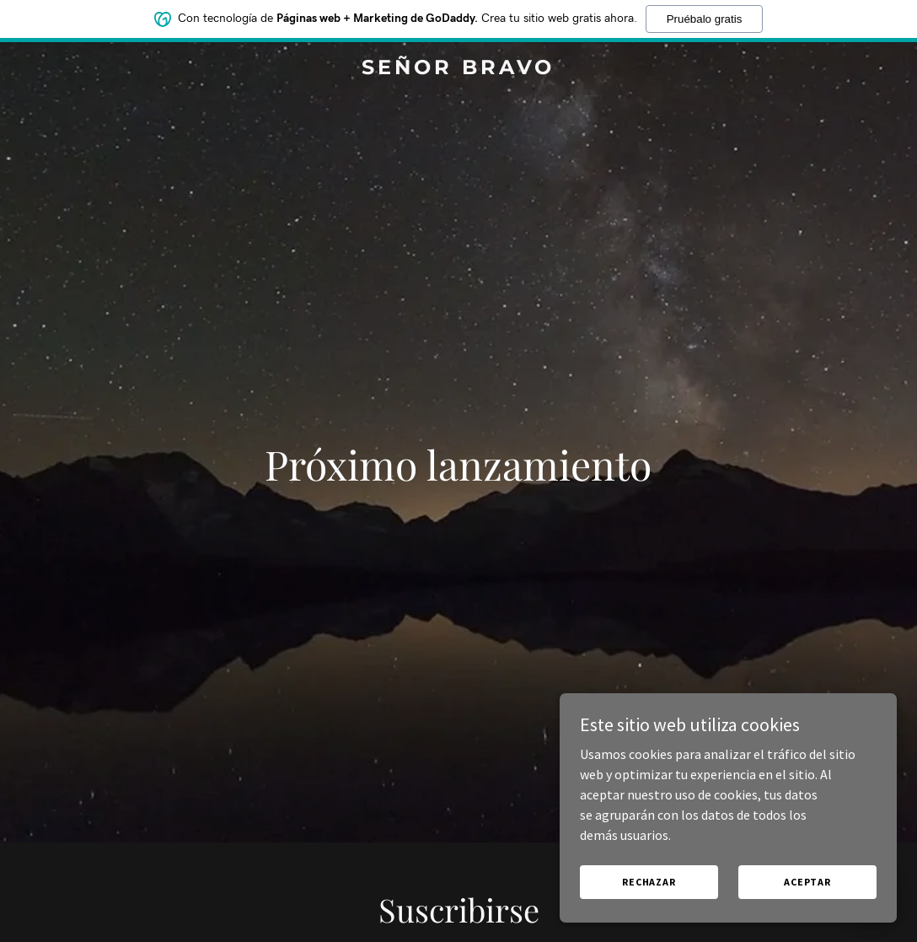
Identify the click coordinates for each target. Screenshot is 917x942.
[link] (458, 69)
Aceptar (807, 881)
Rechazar (649, 881)
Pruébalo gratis (705, 19)
